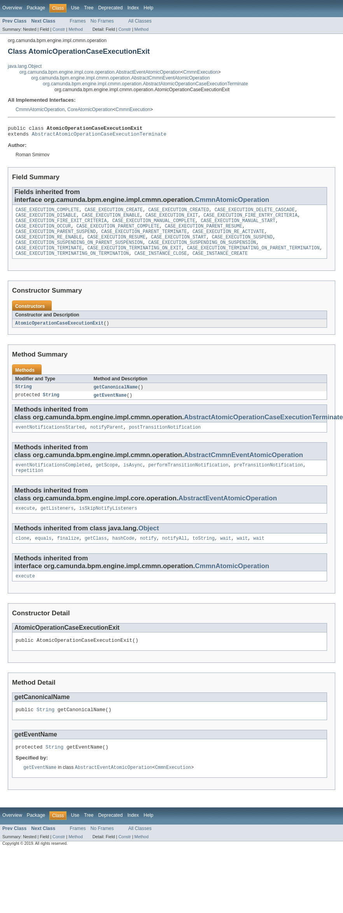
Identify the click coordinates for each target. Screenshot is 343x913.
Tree (89, 8)
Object (148, 542)
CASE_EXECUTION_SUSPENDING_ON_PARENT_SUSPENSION (79, 250)
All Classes (140, 21)
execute (25, 522)
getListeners (57, 522)
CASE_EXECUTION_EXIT (171, 219)
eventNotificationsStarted (50, 438)
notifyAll (174, 552)
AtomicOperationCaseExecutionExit (59, 333)
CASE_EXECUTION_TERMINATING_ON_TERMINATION (72, 263)
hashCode (123, 552)
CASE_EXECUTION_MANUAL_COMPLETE (153, 225)
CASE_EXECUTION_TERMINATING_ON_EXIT (135, 256)
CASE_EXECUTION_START (178, 244)
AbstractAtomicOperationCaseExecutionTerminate (99, 136)
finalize (68, 552)
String (23, 397)
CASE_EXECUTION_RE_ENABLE (49, 244)
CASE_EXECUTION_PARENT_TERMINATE (144, 238)
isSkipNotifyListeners (108, 522)
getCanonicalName (116, 397)
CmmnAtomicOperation (40, 109)
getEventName (110, 406)
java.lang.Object (25, 66)
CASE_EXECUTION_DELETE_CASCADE (255, 213)
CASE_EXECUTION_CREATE (114, 213)
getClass (96, 552)
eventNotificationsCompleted (53, 477)
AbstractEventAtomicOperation (227, 511)
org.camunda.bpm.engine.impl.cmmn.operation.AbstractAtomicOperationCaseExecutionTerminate (145, 84)
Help (148, 8)
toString (203, 552)
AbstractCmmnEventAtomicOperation (243, 466)
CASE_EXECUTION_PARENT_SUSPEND (56, 238)
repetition (29, 483)
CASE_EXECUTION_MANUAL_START (238, 225)
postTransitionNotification (165, 438)
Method (75, 29)
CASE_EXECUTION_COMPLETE (47, 213)
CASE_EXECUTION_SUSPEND (242, 244)
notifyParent (106, 438)
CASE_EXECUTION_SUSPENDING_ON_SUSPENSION (202, 250)
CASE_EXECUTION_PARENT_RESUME (203, 231)
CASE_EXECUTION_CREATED (178, 213)
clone (23, 552)
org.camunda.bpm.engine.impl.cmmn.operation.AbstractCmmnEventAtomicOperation (120, 78)
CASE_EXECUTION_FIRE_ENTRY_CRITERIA (250, 219)
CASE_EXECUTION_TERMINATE (49, 256)
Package (36, 8)
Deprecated (110, 8)
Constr (58, 29)
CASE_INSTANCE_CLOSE (161, 263)
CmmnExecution (200, 72)
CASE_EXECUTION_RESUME (116, 244)
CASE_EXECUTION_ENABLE (111, 219)
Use (75, 8)
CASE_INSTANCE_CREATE (220, 263)
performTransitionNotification (188, 477)
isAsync (133, 477)
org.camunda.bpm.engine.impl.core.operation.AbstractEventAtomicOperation (99, 72)
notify (148, 552)
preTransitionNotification (268, 477)
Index (133, 8)
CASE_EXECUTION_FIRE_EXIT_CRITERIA (61, 225)
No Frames (102, 21)
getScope (107, 477)
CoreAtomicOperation (90, 109)
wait (225, 552)
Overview (12, 8)
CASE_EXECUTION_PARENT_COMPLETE (117, 231)
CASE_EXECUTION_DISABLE (46, 219)
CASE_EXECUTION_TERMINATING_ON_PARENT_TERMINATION (253, 256)
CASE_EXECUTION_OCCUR (43, 231)
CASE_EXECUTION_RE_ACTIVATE (228, 238)
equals (43, 552)
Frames (78, 21)
